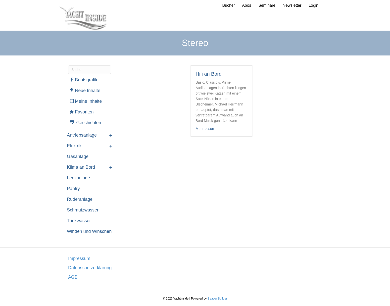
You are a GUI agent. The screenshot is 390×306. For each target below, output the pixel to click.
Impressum (79, 258)
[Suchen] (89, 69)
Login (313, 5)
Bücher (228, 5)
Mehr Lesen (205, 128)
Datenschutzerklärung (90, 267)
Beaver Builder (217, 298)
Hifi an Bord (209, 74)
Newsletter (292, 5)
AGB (73, 277)
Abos (246, 5)
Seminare (266, 5)
